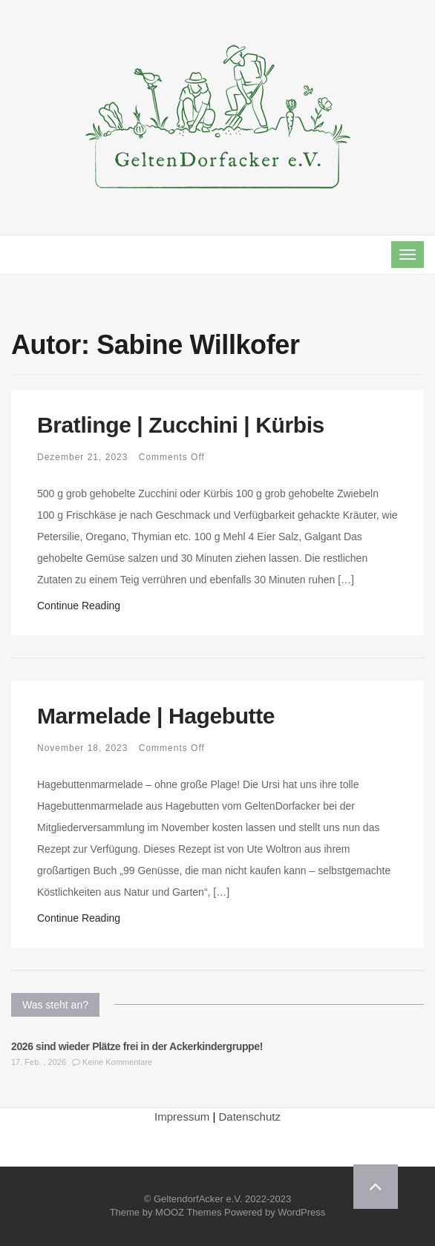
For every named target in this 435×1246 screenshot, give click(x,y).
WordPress (301, 1212)
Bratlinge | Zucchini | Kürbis (180, 425)
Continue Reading (78, 605)
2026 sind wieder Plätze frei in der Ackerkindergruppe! (137, 1046)
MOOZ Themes (188, 1212)
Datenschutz (250, 1116)
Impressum (181, 1116)
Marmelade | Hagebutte (156, 716)
